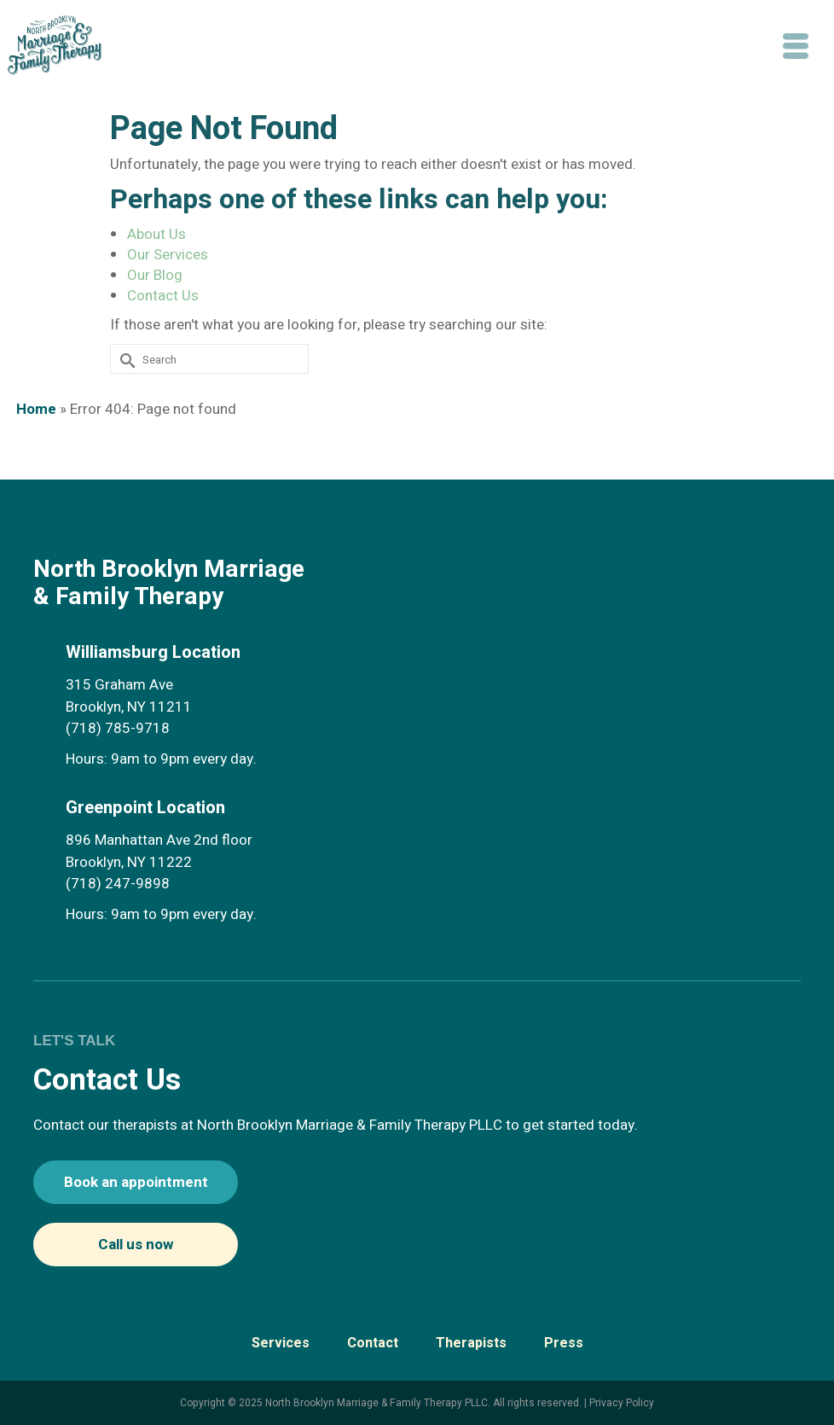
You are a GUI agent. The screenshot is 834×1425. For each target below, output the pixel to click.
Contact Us (163, 295)
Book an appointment (136, 1182)
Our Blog (154, 275)
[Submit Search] (120, 358)
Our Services (167, 254)
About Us (156, 234)
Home (36, 409)
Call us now (135, 1244)
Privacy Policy (621, 1402)
